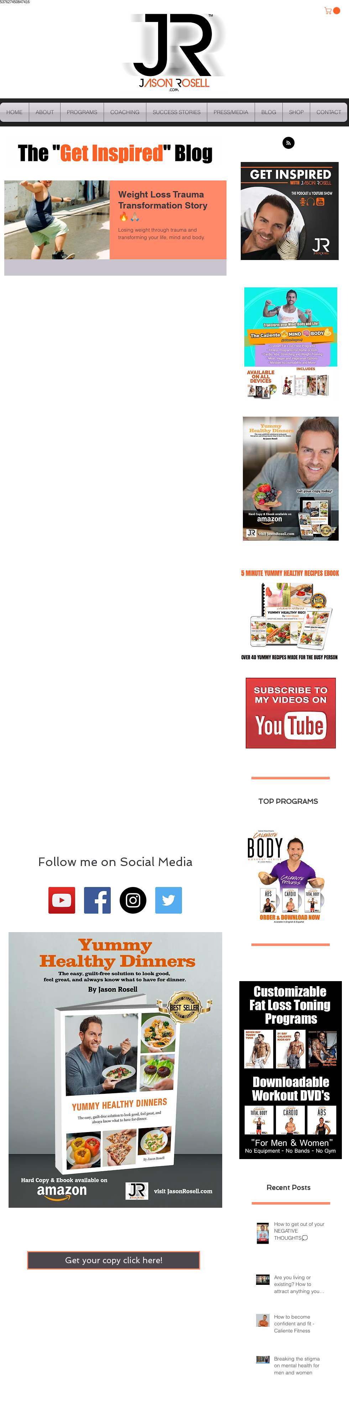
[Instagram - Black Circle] (133, 900)
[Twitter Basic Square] (168, 900)
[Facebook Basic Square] (97, 900)
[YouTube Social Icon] (61, 900)
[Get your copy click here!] (113, 1260)
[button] (333, 10)
